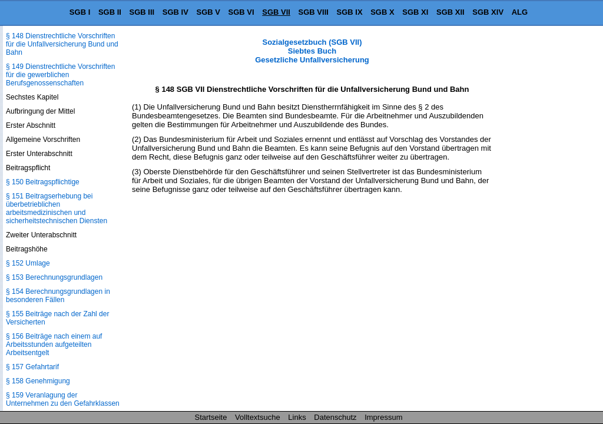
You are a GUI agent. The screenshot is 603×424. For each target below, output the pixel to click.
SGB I (79, 12)
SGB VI (241, 12)
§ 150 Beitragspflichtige (42, 182)
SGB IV (175, 12)
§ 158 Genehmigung (38, 381)
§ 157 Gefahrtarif (32, 367)
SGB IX (350, 12)
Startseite (211, 417)
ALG (520, 12)
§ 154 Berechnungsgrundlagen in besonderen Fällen (58, 295)
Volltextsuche (257, 417)
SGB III (142, 12)
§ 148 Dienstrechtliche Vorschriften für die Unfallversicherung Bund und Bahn (62, 44)
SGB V (208, 12)
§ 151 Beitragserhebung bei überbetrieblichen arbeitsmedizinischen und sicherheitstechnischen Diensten (56, 208)
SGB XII (450, 12)
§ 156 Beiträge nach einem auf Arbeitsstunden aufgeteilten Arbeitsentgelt (54, 344)
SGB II (109, 12)
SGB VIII (314, 12)
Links (297, 417)
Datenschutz (335, 417)
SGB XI (415, 12)
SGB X (382, 12)
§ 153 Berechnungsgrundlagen (54, 277)
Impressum (383, 417)
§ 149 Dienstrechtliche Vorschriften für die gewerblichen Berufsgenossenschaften (60, 74)
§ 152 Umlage (28, 263)
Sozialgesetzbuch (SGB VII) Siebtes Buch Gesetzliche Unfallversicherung (312, 51)
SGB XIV (487, 12)
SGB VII (276, 12)
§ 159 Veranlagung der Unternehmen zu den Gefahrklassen (63, 399)
